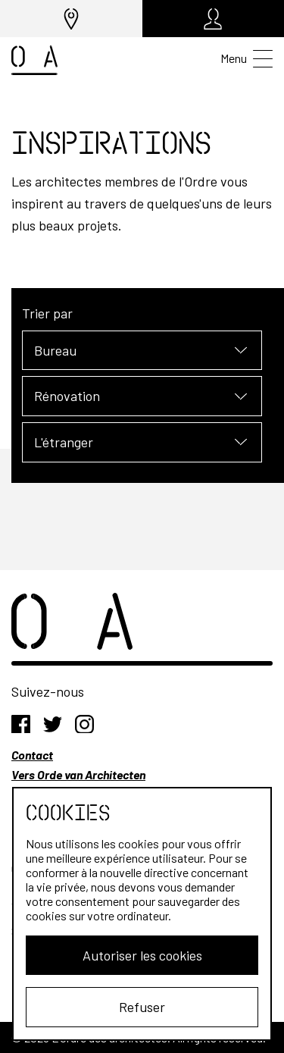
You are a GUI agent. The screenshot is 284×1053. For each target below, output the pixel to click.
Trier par (47, 313)
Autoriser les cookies (142, 955)
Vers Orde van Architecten (78, 774)
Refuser (142, 1006)
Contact (32, 754)
